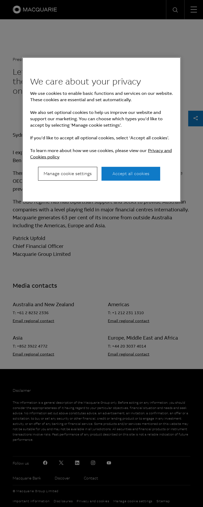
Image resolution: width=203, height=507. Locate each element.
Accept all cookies (130, 173)
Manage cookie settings (68, 173)
